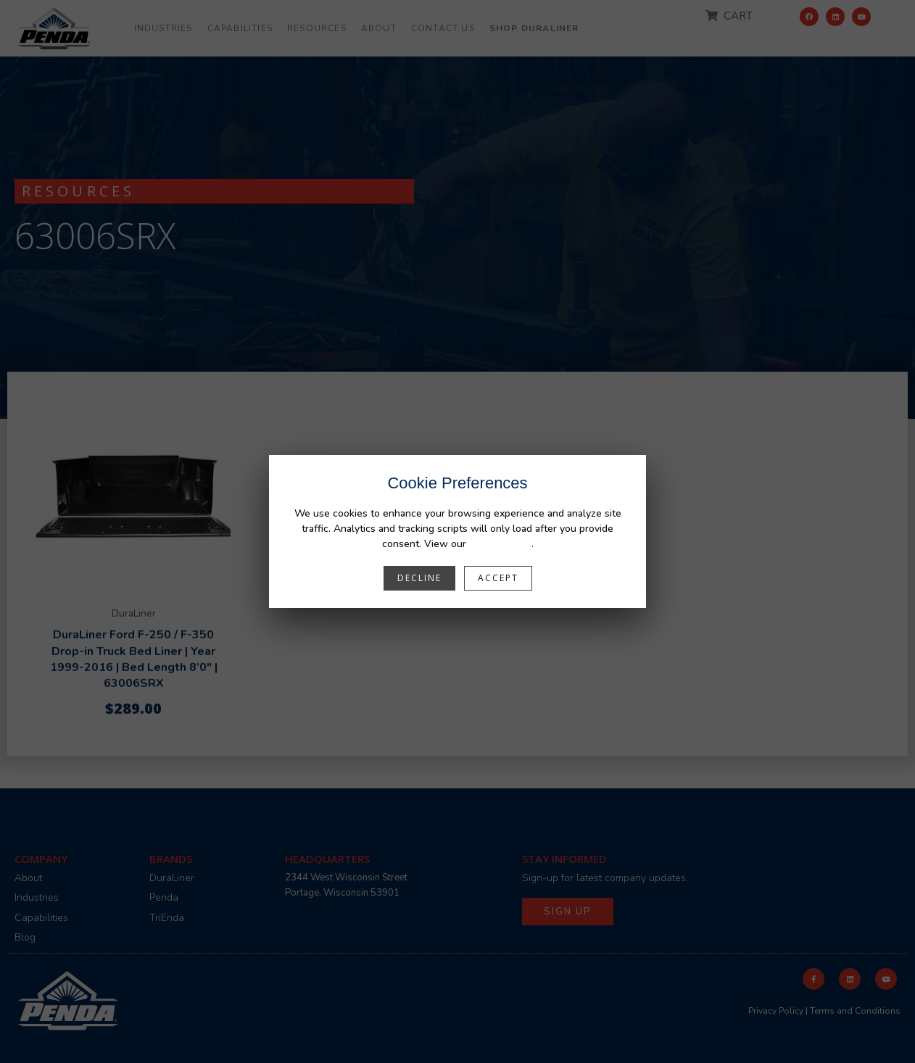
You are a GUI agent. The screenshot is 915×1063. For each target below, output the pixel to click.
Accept (498, 578)
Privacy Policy (500, 544)
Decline (419, 578)
